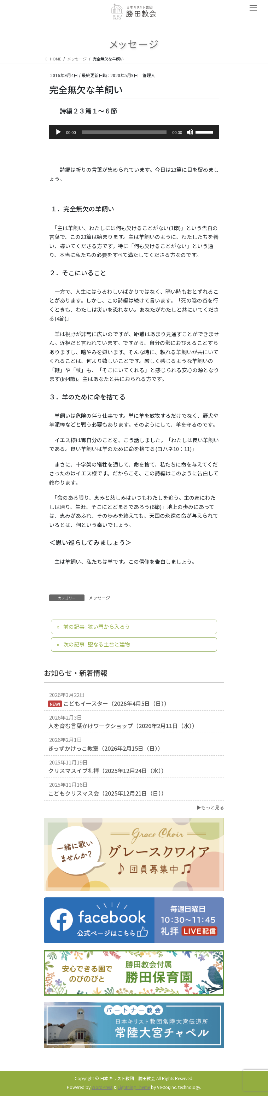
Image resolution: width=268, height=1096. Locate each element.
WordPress (102, 1087)
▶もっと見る (210, 807)
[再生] (58, 132)
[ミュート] (189, 132)
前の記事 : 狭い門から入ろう (96, 626)
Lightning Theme (134, 1087)
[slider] (124, 132)
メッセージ (99, 597)
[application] (134, 132)
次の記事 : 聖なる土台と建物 (96, 644)
